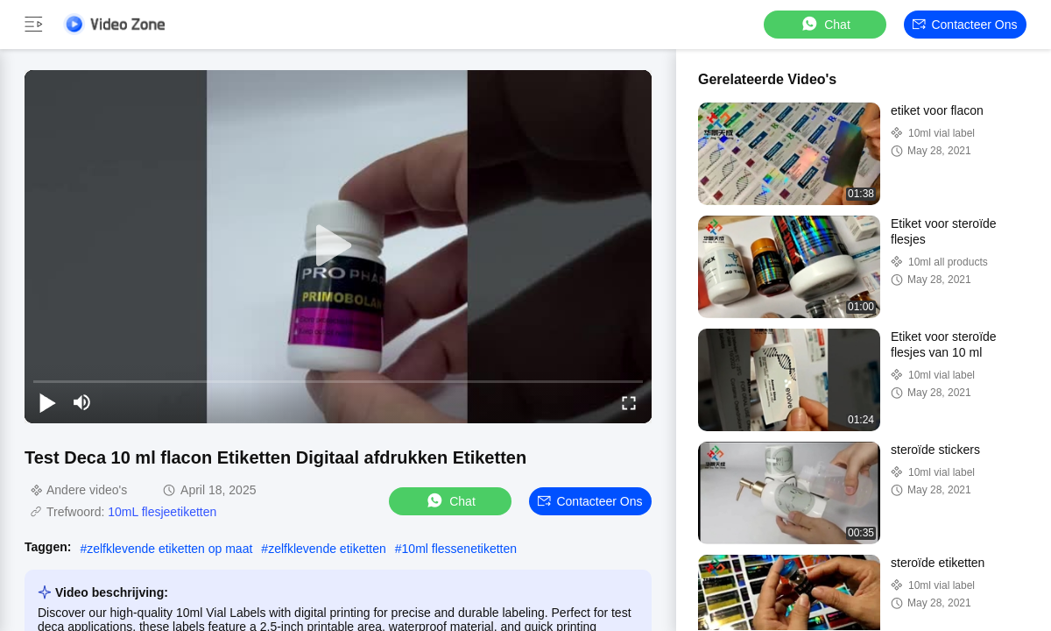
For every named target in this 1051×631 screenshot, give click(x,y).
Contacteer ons (965, 25)
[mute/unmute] (82, 402)
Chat (825, 24)
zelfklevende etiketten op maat (169, 549)
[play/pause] (47, 402)
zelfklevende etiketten (327, 549)
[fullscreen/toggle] (628, 402)
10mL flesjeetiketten (162, 512)
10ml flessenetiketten (460, 549)
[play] (338, 246)
